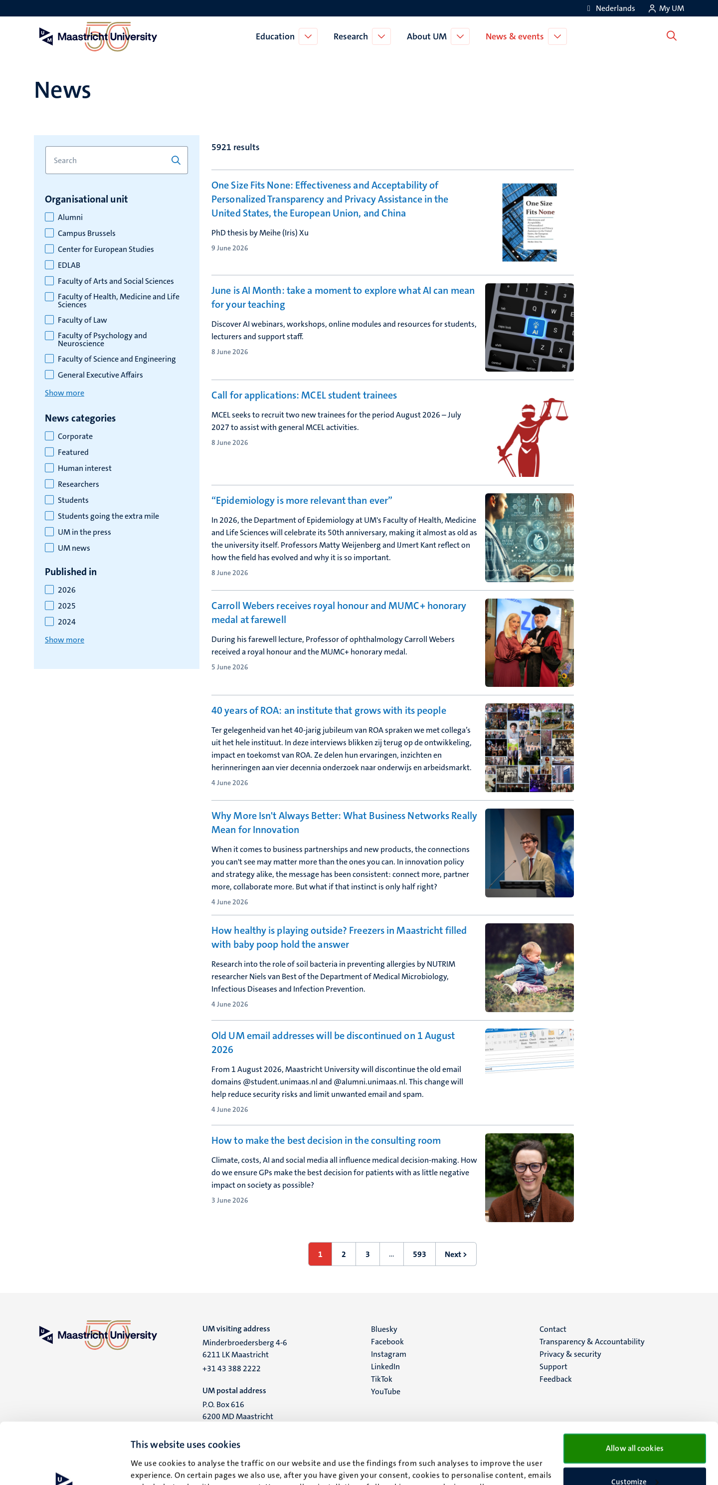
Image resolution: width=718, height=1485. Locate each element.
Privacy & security (570, 1354)
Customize (635, 1421)
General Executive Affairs (100, 375)
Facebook (387, 1341)
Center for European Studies (106, 249)
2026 (67, 590)
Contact (552, 1329)
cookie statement (246, 1438)
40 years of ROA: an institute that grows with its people (328, 710)
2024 (67, 622)
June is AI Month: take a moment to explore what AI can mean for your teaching (343, 297)
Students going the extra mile (108, 516)
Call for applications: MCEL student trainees (304, 395)
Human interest (85, 468)
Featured (73, 452)
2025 (67, 606)
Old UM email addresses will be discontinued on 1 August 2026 (333, 1042)
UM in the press (84, 532)
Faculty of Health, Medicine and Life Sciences (119, 301)
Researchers (78, 484)
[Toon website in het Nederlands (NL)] (609, 8)
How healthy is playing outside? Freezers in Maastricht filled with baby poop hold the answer (339, 937)
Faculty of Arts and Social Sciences (116, 281)
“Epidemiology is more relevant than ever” (301, 500)
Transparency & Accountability (592, 1341)
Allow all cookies (635, 1387)
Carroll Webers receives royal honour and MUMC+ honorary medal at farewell (339, 612)
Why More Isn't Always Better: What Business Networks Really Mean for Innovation (344, 822)
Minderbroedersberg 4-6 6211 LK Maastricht (244, 1348)
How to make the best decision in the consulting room (326, 1140)
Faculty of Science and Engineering (117, 359)
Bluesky (384, 1329)
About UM (429, 36)
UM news (74, 548)
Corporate (75, 436)
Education (277, 36)
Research (353, 36)
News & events (517, 36)
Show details (152, 1466)
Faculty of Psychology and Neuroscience (102, 340)
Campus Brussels (87, 233)
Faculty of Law (82, 320)
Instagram (388, 1354)
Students (73, 500)
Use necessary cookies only (635, 1453)
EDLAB (69, 265)
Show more (64, 393)
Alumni (70, 217)
